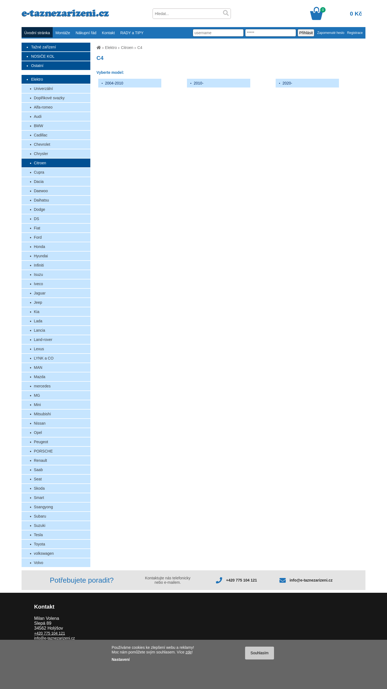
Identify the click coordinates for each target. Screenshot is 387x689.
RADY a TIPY (132, 33)
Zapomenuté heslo (330, 33)
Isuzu (38, 274)
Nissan (40, 423)
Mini (37, 404)
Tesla (38, 535)
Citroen (40, 163)
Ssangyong (43, 507)
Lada (38, 321)
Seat (38, 479)
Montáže (62, 33)
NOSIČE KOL (43, 56)
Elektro (37, 79)
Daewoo (41, 191)
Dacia (39, 181)
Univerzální (43, 88)
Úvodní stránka (37, 33)
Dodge (39, 209)
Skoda (39, 488)
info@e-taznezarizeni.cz (311, 580)
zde (189, 652)
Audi (37, 116)
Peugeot (41, 442)
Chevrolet (42, 144)
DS (36, 219)
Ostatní (37, 65)
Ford (38, 237)
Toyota (39, 544)
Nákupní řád (86, 33)
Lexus (39, 349)
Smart (39, 497)
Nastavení (121, 659)
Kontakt (108, 33)
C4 (139, 47)
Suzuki (39, 525)
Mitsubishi (42, 414)
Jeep (38, 302)
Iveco (38, 284)
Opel (38, 432)
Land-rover (43, 339)
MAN (38, 367)
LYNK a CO (43, 358)
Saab (38, 470)
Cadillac (40, 135)
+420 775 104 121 (241, 580)
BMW (38, 126)
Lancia (39, 330)
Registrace (355, 33)
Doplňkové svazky (49, 98)
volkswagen (44, 553)
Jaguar (40, 293)
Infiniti (39, 265)
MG (37, 395)
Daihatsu (41, 200)
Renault (40, 460)
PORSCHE (43, 451)
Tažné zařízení (43, 47)
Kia (36, 312)
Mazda (39, 377)
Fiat (37, 228)
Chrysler (41, 153)
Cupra (39, 172)
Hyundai (41, 256)
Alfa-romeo (43, 107)
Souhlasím (260, 653)
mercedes (42, 386)
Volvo (38, 562)
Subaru (40, 516)
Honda (39, 246)
